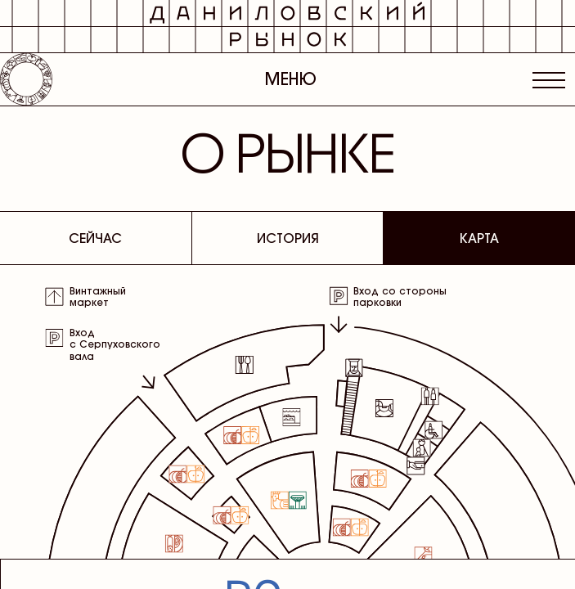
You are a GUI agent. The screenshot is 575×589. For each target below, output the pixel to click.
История (288, 238)
